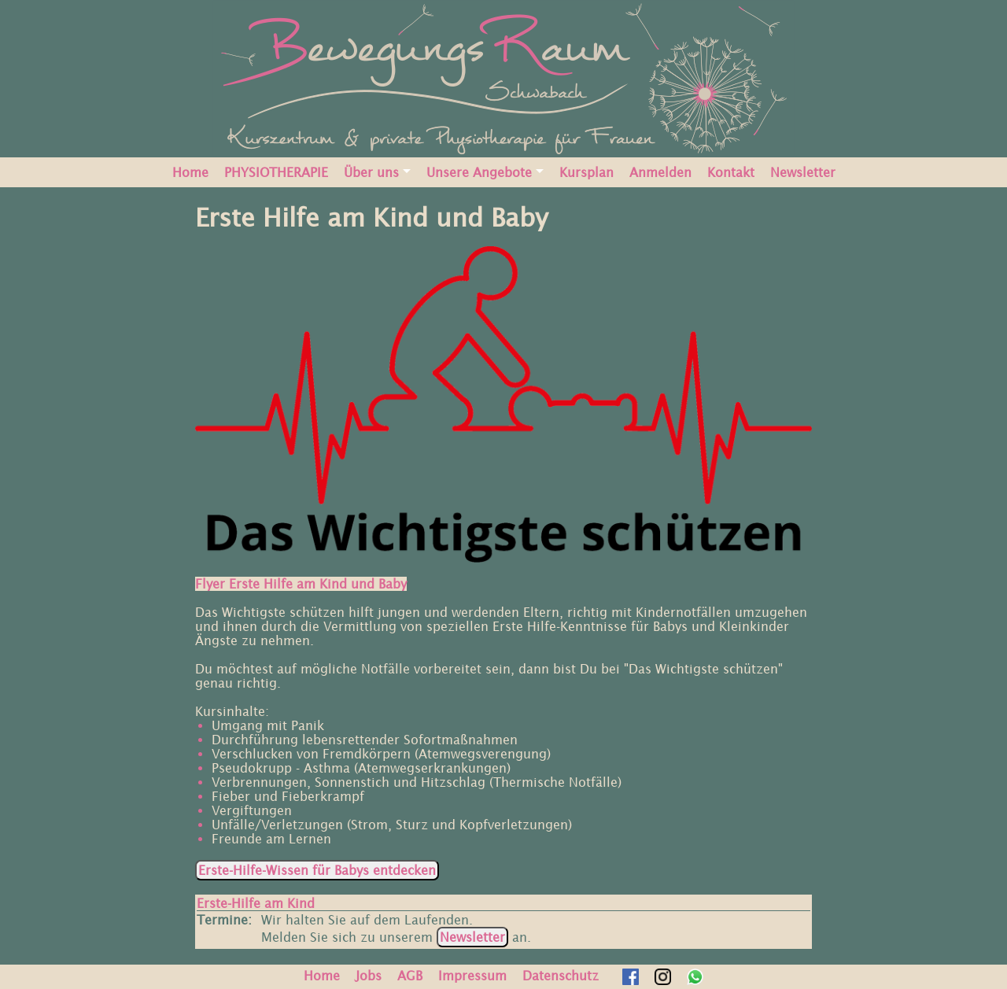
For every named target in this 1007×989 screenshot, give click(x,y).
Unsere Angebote (479, 172)
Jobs (369, 976)
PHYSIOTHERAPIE (276, 172)
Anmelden (660, 172)
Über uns (371, 172)
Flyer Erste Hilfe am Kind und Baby (301, 584)
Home (190, 172)
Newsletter (802, 172)
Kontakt (730, 172)
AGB (409, 976)
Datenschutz (560, 976)
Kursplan (586, 172)
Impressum (472, 976)
